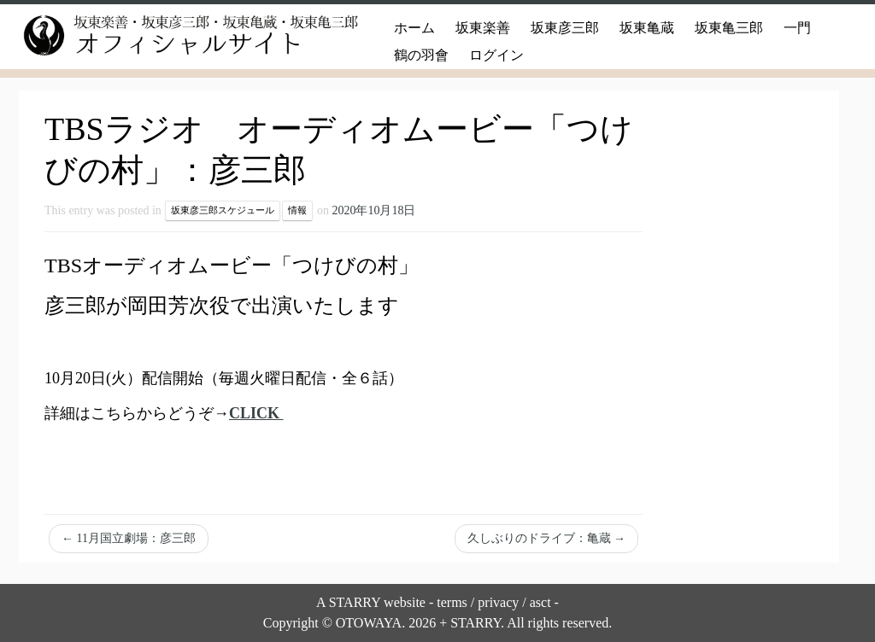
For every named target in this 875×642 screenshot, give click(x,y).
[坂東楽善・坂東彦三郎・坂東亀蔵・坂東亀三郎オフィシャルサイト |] (171, 35)
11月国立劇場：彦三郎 (129, 538)
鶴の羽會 (421, 55)
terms (452, 602)
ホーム (414, 27)
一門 (797, 27)
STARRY (354, 602)
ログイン (496, 55)
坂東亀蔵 (647, 27)
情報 (297, 210)
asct (540, 602)
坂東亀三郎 (729, 27)
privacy (498, 602)
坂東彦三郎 (565, 27)
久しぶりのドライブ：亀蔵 (546, 538)
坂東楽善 (482, 27)
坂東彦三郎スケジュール (222, 210)
